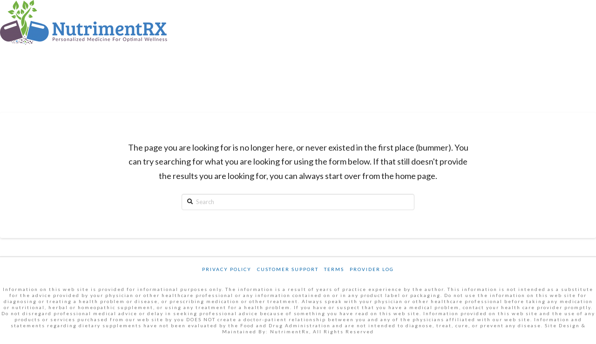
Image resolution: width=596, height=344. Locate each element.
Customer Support (287, 269)
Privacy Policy (226, 269)
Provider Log (372, 269)
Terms (334, 269)
